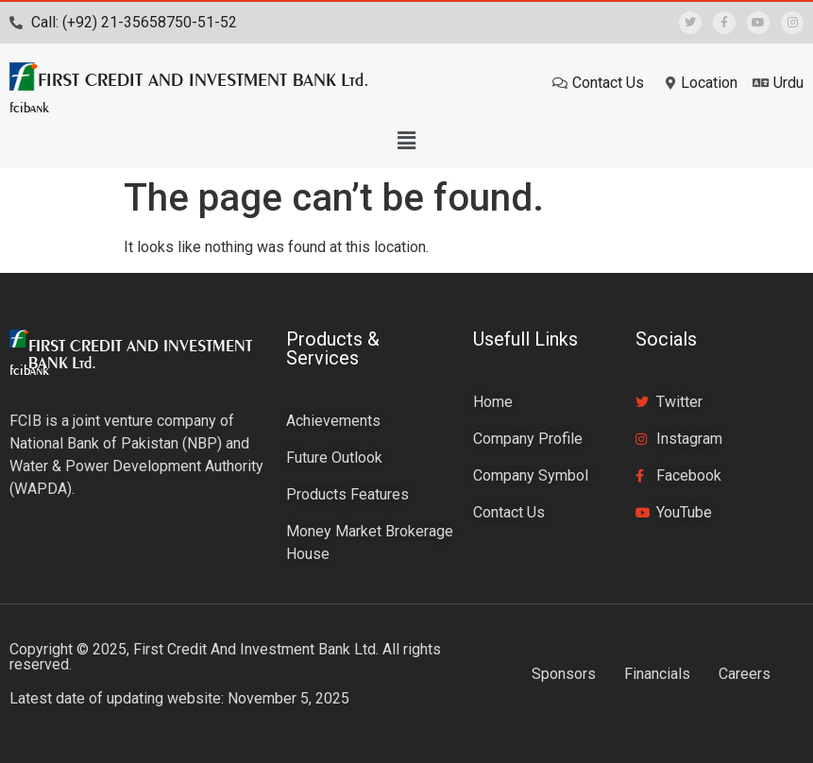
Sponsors (564, 674)
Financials (657, 674)
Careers (745, 674)
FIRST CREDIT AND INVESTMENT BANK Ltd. (203, 79)
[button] (406, 141)
